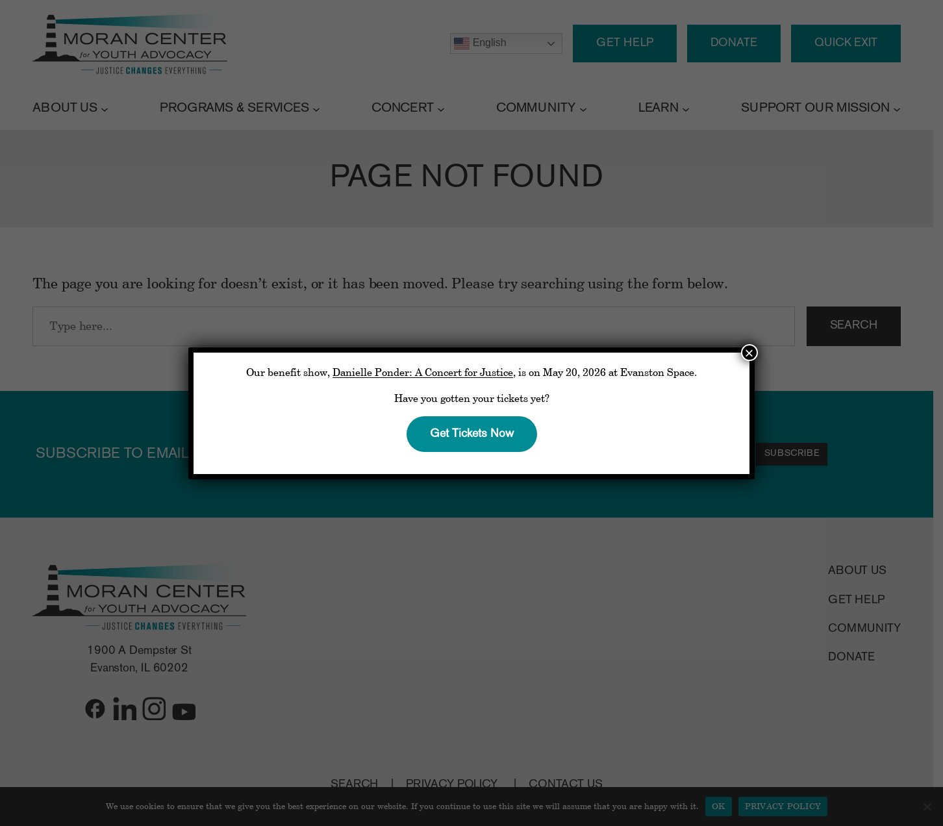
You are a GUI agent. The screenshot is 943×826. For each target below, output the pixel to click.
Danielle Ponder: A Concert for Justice (423, 372)
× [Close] (749, 352)
